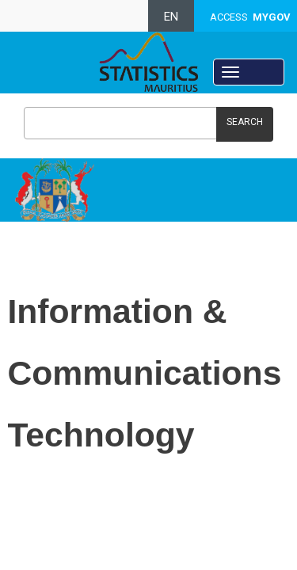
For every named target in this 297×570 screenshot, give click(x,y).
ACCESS (250, 17)
